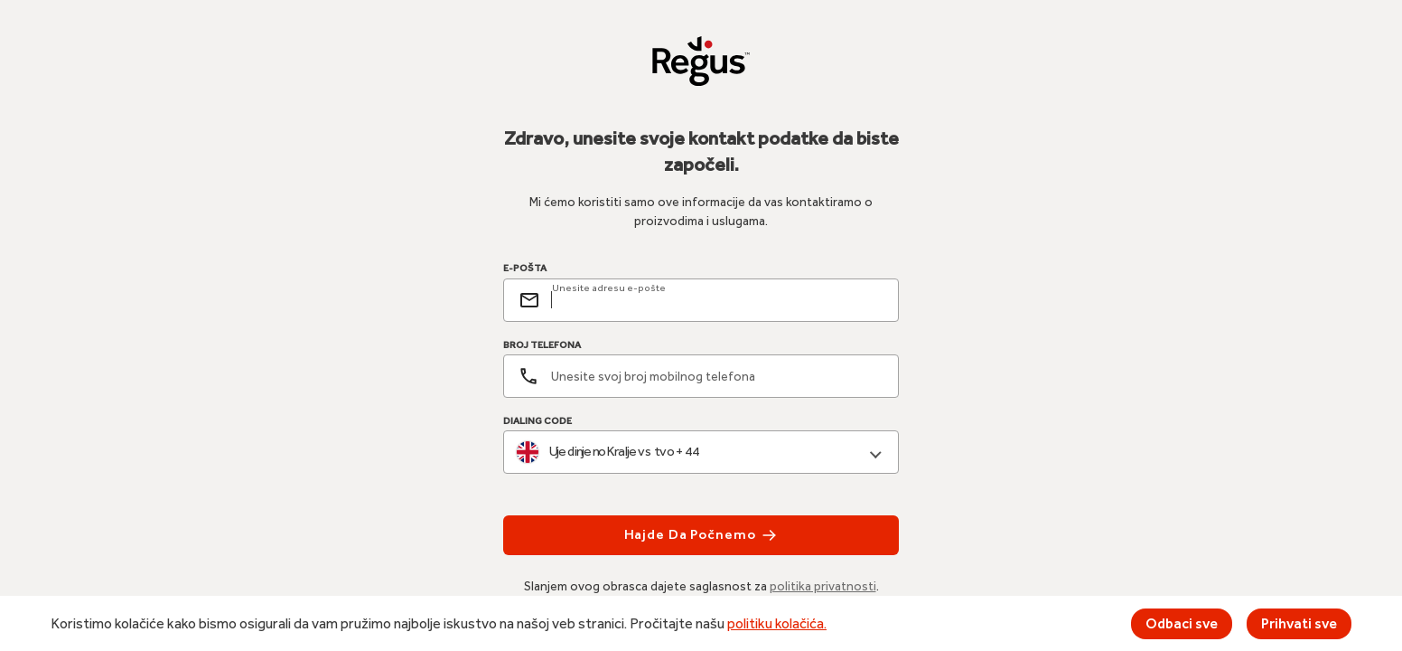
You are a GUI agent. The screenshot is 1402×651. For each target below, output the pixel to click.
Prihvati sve (1299, 623)
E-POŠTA (525, 268)
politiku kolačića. (777, 623)
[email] (717, 300)
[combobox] (701, 452)
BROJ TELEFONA (542, 345)
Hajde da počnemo (701, 535)
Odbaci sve (1181, 623)
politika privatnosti (823, 586)
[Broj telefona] (701, 376)
